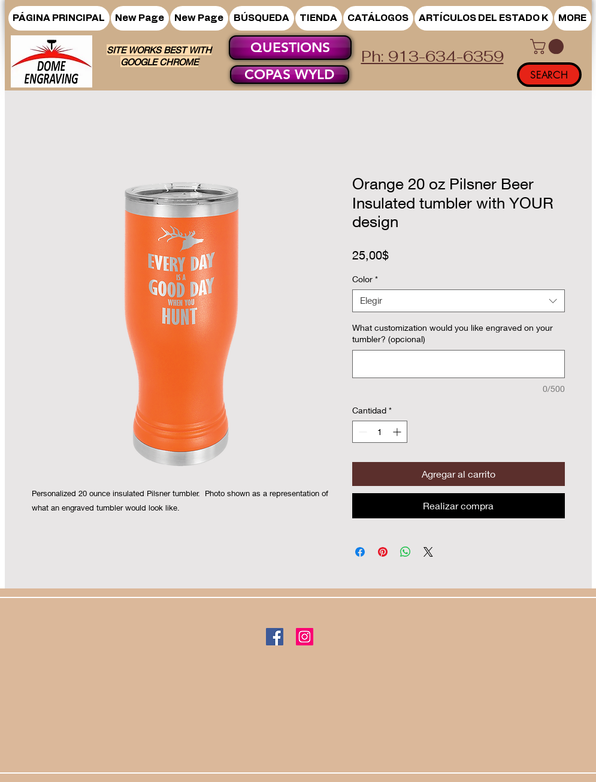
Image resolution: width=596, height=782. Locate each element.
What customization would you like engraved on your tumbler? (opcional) (452, 333)
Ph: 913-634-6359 (432, 56)
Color (365, 279)
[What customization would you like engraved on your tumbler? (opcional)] (458, 364)
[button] (318, 18)
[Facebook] (274, 636)
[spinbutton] (380, 431)
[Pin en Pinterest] (383, 552)
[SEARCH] (549, 74)
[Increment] (398, 431)
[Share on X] (428, 552)
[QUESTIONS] (290, 47)
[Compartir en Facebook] (360, 552)
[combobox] (458, 300)
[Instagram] (304, 636)
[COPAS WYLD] (289, 74)
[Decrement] (361, 431)
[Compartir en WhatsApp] (405, 552)
